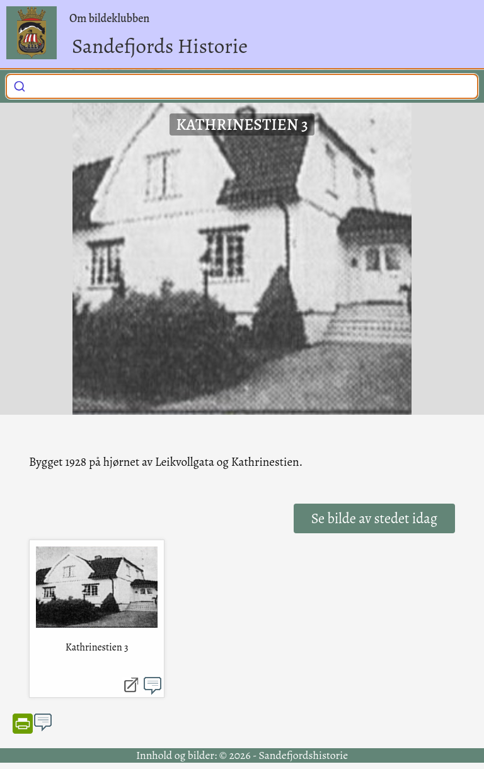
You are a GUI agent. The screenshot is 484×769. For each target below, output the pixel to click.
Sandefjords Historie (160, 46)
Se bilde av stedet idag (374, 518)
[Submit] (19, 84)
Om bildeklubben (109, 18)
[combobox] (242, 86)
